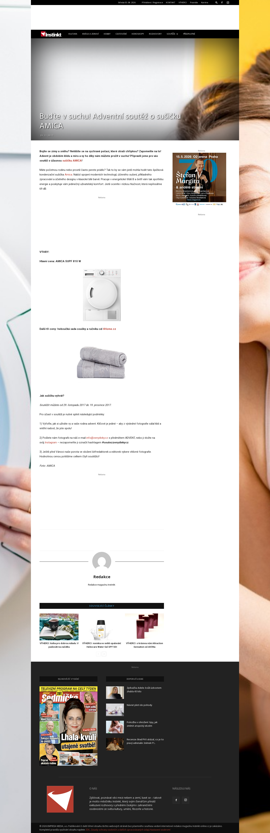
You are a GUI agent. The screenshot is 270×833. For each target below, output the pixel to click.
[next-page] (104, 654)
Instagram (51, 442)
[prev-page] (98, 654)
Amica (68, 174)
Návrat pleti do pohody (139, 705)
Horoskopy (138, 34)
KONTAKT (170, 2)
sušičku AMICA (72, 160)
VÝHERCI (183, 2)
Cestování (121, 34)
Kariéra (204, 2)
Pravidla (194, 2)
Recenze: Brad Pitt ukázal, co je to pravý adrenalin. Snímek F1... (145, 741)
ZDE (87, 829)
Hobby (107, 34)
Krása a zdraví (90, 34)
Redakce (101, 576)
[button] (216, 2)
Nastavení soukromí (160, 829)
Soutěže (172, 34)
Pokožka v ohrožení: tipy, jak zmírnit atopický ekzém (142, 724)
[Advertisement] (135, 17)
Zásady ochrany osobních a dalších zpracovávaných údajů (120, 829)
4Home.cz (109, 329)
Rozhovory (155, 34)
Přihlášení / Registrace (152, 2)
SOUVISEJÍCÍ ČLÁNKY (101, 606)
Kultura (72, 34)
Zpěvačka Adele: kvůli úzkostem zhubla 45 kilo (144, 690)
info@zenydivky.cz (97, 437)
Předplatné (189, 34)
